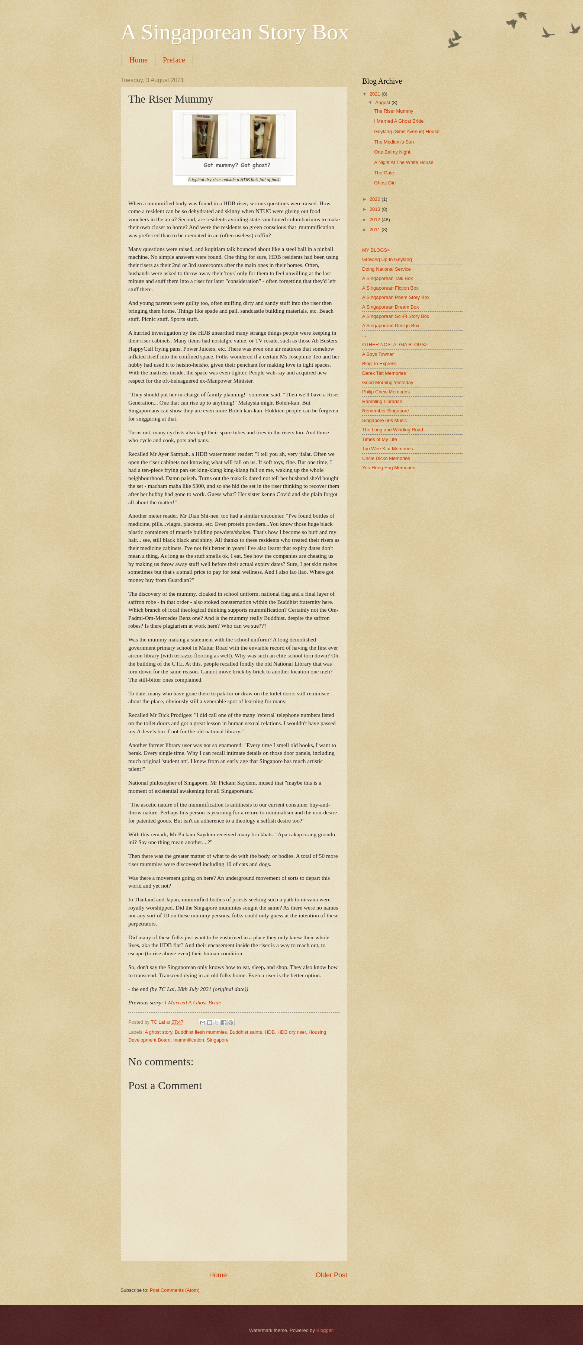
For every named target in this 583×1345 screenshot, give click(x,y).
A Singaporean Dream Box (390, 307)
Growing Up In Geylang (387, 259)
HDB (270, 1032)
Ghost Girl (385, 183)
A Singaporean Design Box (390, 325)
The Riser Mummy (393, 111)
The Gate (384, 173)
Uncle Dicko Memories (386, 458)
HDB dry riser (291, 1032)
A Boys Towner (378, 354)
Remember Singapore (385, 411)
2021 (375, 94)
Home (138, 60)
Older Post (331, 1275)
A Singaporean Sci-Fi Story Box (395, 316)
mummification (188, 1040)
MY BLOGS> (376, 250)
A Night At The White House (403, 162)
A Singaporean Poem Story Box (395, 297)
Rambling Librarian (382, 401)
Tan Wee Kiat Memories (387, 448)
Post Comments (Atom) (175, 1290)
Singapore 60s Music (384, 420)
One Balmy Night (392, 152)
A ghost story (158, 1032)
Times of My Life (379, 439)
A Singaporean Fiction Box (390, 288)
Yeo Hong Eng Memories (388, 467)
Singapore (218, 1040)
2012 (375, 219)
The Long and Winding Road (392, 429)
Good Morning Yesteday (387, 382)
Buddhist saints (245, 1032)
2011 (375, 229)
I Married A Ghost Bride (193, 1002)
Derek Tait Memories (384, 373)
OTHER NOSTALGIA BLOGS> (395, 344)
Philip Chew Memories (386, 392)
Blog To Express (379, 363)
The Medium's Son (394, 142)
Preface (174, 60)
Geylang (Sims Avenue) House (406, 131)
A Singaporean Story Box (234, 32)
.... (364, 335)
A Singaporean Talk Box (387, 278)
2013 (375, 209)
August (383, 102)
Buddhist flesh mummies (201, 1032)
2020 (375, 199)
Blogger (324, 1330)
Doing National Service (386, 269)
